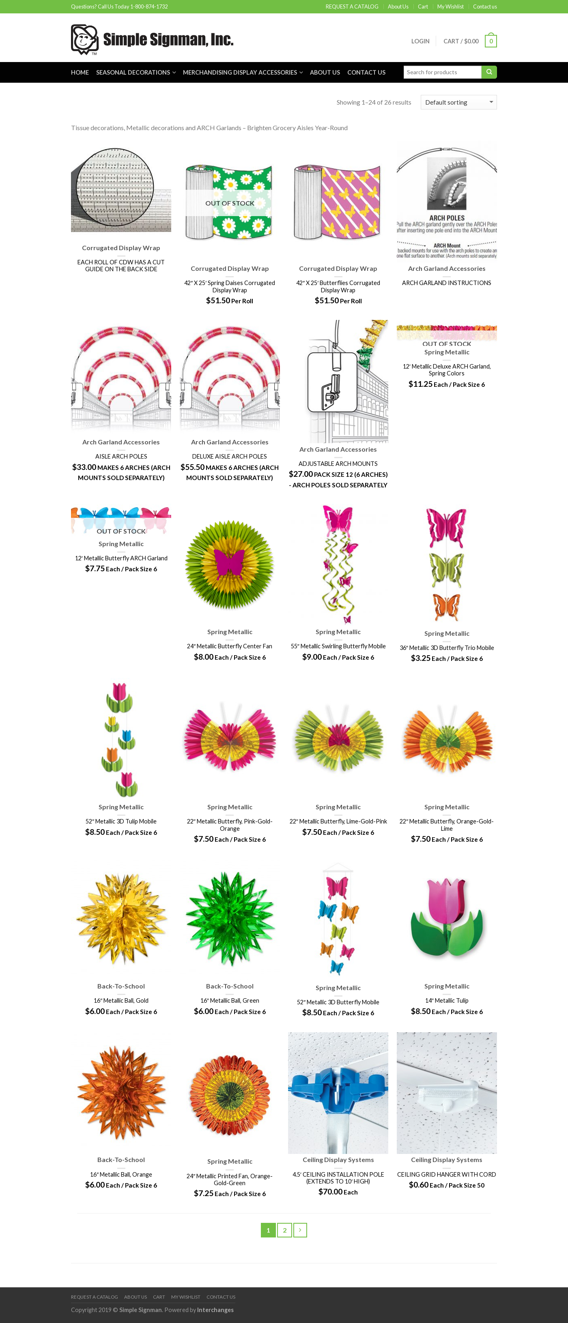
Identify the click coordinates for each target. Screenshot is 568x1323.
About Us (398, 6)
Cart (423, 6)
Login (420, 41)
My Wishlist (450, 6)
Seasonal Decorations (133, 72)
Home (80, 72)
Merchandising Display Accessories (240, 72)
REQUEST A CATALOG (352, 6)
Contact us (485, 6)
